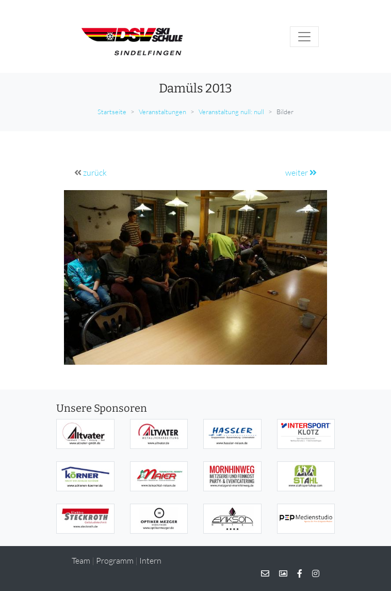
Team (81, 560)
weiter (301, 172)
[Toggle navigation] (304, 36)
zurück (95, 172)
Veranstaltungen (162, 111)
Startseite (111, 111)
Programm (115, 560)
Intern (150, 560)
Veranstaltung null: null (231, 111)
